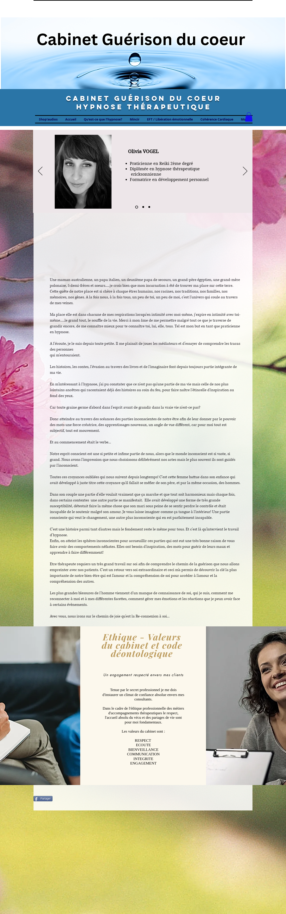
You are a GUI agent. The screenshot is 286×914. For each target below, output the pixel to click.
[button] (249, 117)
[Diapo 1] (136, 207)
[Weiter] (245, 171)
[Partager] (43, 798)
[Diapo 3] (149, 207)
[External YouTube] (143, 246)
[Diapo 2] (143, 207)
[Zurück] (40, 171)
